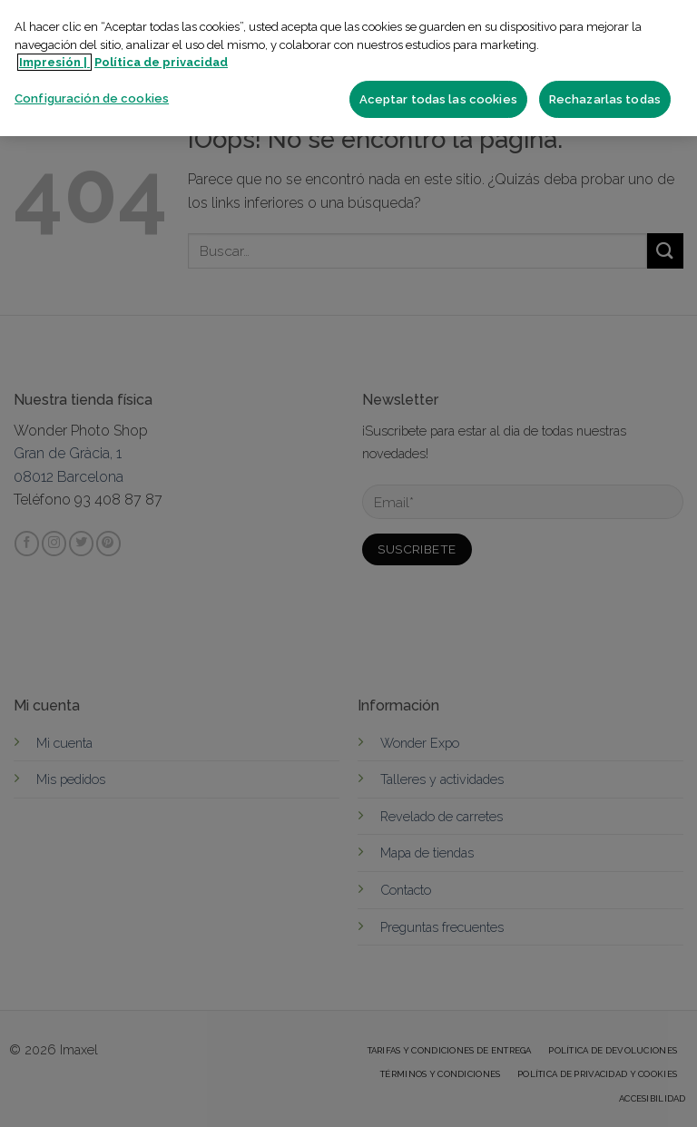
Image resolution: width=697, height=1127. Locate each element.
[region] (348, 68)
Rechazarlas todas (605, 99)
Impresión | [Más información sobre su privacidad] (54, 62)
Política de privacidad (161, 62)
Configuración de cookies (92, 98)
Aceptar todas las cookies (438, 99)
